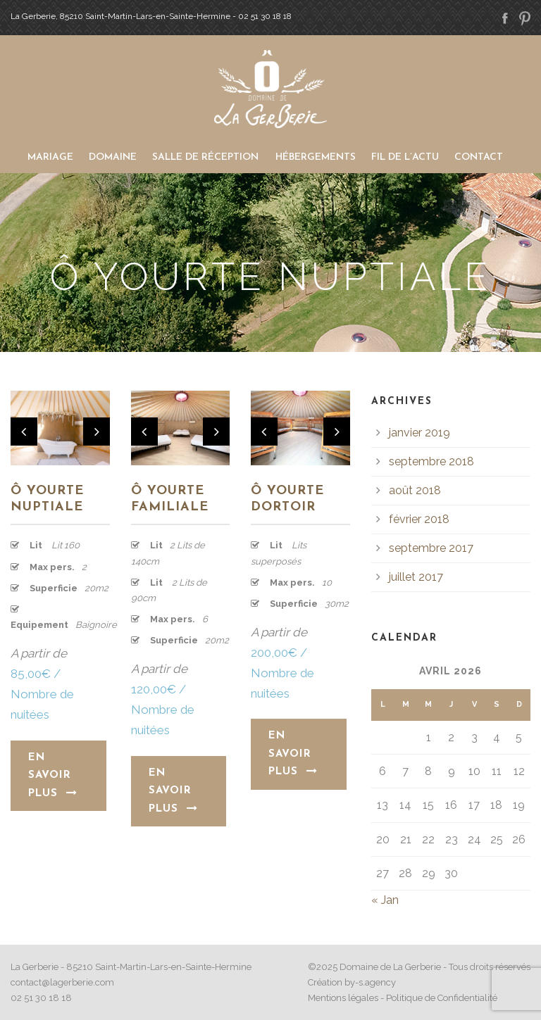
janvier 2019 (419, 432)
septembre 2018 (431, 461)
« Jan (385, 900)
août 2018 (415, 490)
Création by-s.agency (352, 982)
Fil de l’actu (405, 157)
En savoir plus (52, 776)
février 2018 (419, 519)
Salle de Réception (205, 157)
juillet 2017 (416, 577)
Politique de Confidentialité (441, 998)
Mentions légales (343, 998)
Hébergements (315, 157)
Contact (478, 157)
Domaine (113, 157)
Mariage (50, 157)
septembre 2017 (431, 548)
